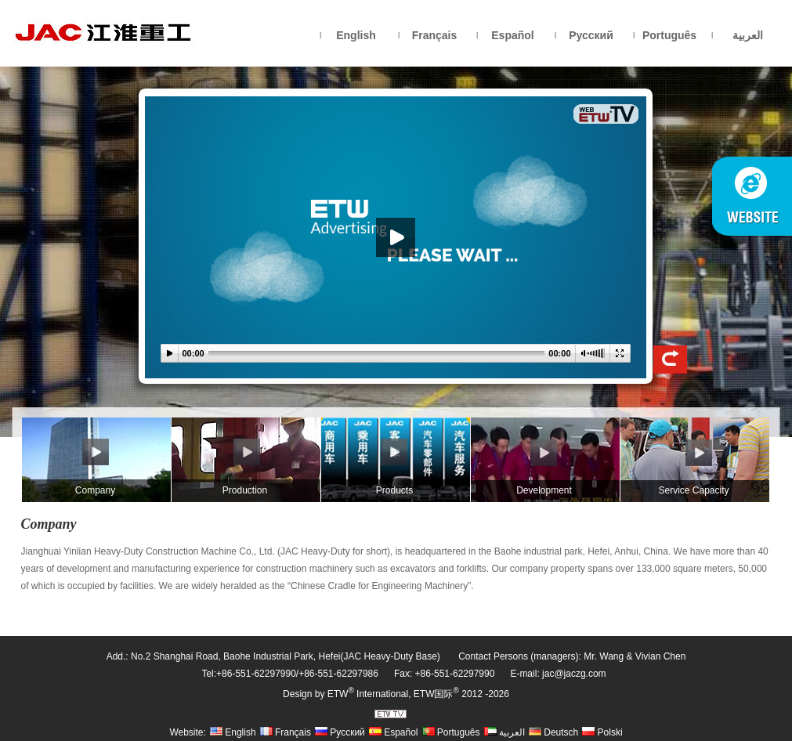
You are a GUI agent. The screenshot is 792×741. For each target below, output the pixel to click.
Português (669, 35)
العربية (747, 35)
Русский (591, 35)
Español (512, 35)
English (356, 35)
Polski (602, 732)
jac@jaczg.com (574, 673)
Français (434, 35)
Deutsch (553, 732)
